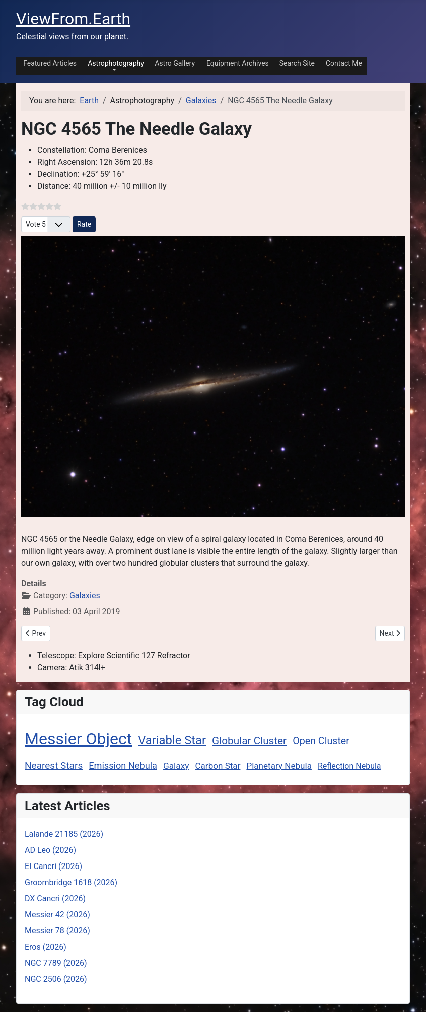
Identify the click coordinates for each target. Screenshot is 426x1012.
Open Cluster (321, 741)
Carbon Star (217, 766)
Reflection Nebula (349, 766)
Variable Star (172, 740)
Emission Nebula (123, 765)
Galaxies (84, 595)
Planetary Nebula (279, 766)
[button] (114, 65)
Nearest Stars (54, 765)
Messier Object (78, 738)
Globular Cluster (249, 741)
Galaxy (176, 766)
